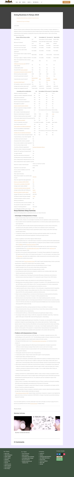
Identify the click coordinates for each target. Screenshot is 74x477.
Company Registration (33, 18)
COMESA (20, 244)
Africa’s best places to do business (39, 341)
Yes (33, 181)
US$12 (34, 190)
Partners (41, 455)
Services (23, 2)
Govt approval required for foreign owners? (22, 72)
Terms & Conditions (44, 461)
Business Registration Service (39, 147)
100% (53, 114)
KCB (40, 79)
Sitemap (41, 464)
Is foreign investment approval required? (22, 188)
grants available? (24, 69)
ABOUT (20, 2)
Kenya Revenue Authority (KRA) (22, 393)
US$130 (34, 192)
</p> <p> (37, 5)
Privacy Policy (42, 459)
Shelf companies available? (19, 120)
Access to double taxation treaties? (21, 105)
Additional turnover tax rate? (20, 63)
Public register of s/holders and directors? (22, 126)
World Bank (20, 256)
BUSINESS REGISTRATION (22, 18)
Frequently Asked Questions (45, 456)
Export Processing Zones (29, 261)
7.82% (34, 196)
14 (33, 179)
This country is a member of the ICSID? (22, 184)
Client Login (42, 462)
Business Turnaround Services (22, 432)
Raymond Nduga (25, 21)
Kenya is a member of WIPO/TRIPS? (21, 181)
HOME (17, 2)
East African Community (31, 244)
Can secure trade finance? (19, 82)
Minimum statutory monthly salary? (21, 192)
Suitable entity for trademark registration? (22, 132)
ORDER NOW (66, 2)
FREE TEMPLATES (35, 2)
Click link (34, 176)
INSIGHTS (29, 2)
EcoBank (55, 79)
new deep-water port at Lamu (33, 248)
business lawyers (33, 403)
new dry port (52, 248)
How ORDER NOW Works (45, 458)
